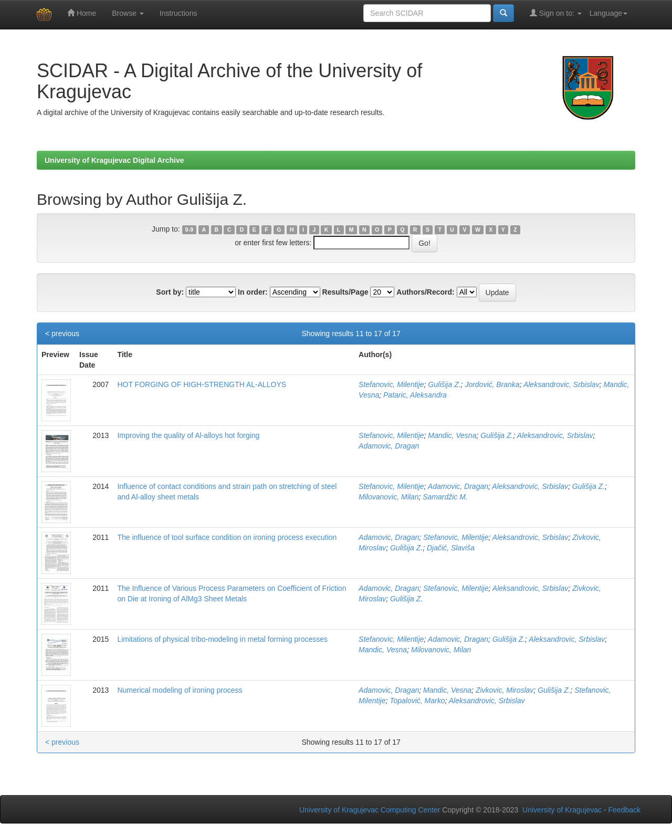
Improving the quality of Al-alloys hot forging (188, 435)
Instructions (178, 13)
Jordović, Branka (492, 384)
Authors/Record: (425, 292)
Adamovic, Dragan (389, 446)
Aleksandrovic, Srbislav (561, 384)
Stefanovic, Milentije (391, 384)
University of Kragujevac (562, 810)
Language (608, 13)
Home (81, 12)
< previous (62, 333)
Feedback (624, 810)
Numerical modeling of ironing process (179, 690)
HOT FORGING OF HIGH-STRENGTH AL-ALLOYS (201, 384)
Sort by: (170, 292)
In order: (253, 292)
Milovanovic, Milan (388, 497)
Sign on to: (556, 12)
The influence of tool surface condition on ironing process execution (227, 537)
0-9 (189, 229)
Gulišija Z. (444, 384)
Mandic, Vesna (452, 435)
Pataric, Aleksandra (415, 395)
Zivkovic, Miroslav (504, 690)
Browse (128, 13)
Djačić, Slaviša (451, 548)
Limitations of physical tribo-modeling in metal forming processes (222, 639)
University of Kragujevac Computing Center (369, 810)
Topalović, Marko (417, 700)
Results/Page (345, 292)
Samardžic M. (445, 497)
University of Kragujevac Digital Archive (114, 160)
